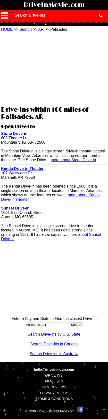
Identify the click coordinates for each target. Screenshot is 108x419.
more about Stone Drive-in (73, 160)
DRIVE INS (53, 375)
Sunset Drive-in (15, 208)
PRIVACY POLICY (54, 393)
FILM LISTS (54, 381)
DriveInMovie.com (54, 5)
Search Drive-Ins (30, 15)
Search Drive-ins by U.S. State (54, 334)
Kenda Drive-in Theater (22, 169)
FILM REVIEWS (54, 387)
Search (25, 29)
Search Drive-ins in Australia (54, 354)
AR (40, 29)
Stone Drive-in (14, 133)
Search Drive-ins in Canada (54, 344)
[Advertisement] (54, 68)
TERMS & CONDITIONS (54, 399)
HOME (7, 29)
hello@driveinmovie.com (54, 369)
